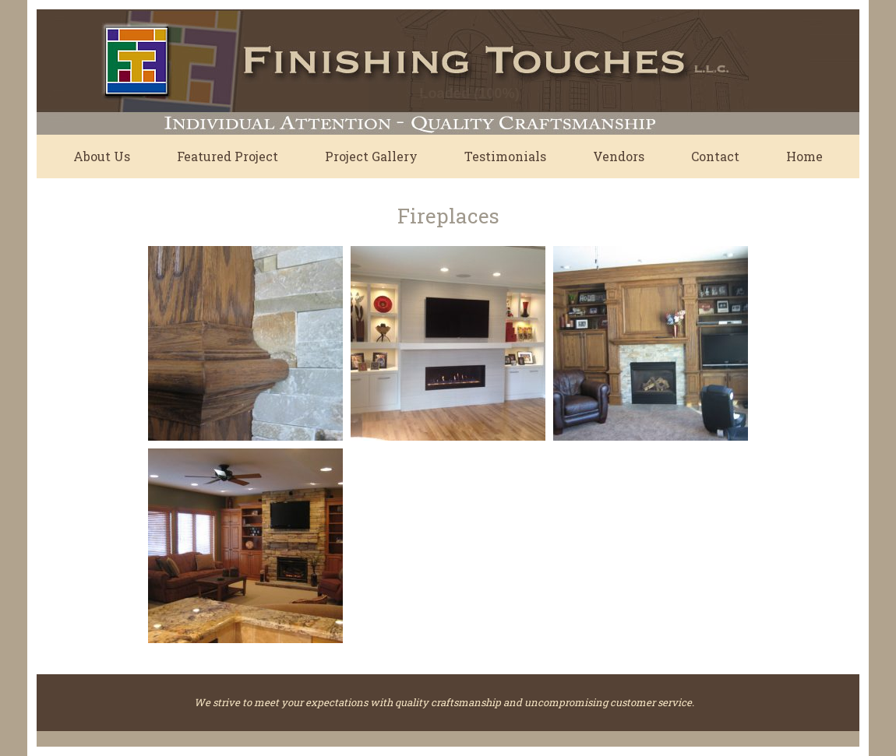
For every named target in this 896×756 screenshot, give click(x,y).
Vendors (618, 156)
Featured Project (227, 156)
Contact (715, 156)
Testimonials (505, 156)
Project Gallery (371, 156)
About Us (101, 156)
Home (804, 156)
